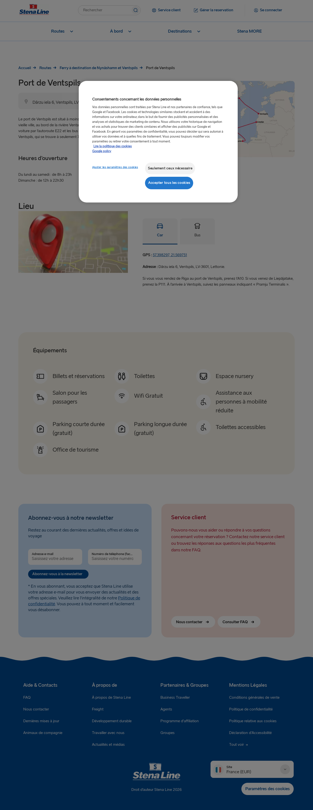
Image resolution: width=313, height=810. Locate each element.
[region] (158, 141)
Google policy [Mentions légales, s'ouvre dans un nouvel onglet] (101, 151)
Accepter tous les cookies (169, 183)
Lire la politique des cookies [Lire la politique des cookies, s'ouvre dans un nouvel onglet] (112, 146)
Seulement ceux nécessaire (170, 168)
